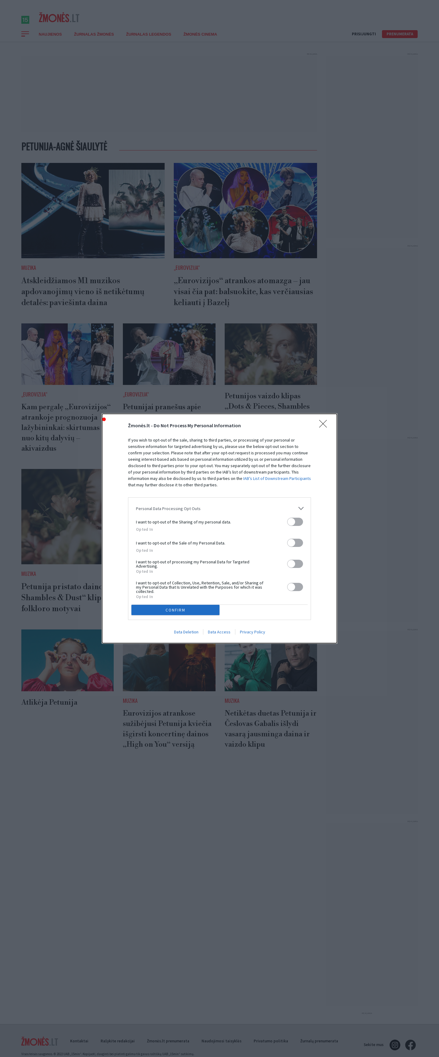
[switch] (295, 522)
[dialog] (219, 528)
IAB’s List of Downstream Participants (277, 478)
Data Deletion (186, 632)
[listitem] (219, 508)
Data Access (219, 632)
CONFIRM (175, 610)
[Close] (325, 426)
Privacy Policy (252, 632)
